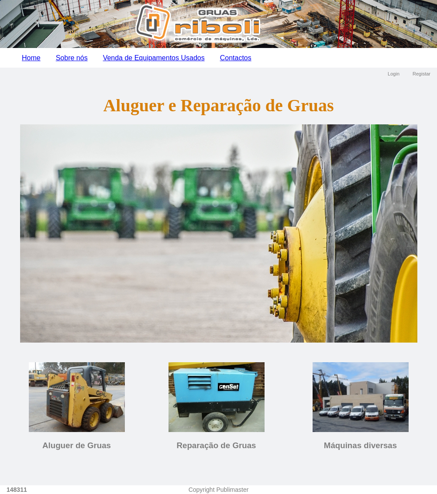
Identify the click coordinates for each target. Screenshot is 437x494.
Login (393, 73)
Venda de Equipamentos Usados (154, 58)
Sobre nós (72, 58)
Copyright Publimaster (219, 489)
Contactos (235, 58)
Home (31, 58)
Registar (421, 73)
